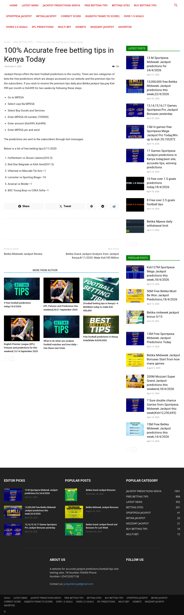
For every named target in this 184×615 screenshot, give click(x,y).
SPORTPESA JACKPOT (19, 16)
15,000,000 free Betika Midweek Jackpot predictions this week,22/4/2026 (40, 510)
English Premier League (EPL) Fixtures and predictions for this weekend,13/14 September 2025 (21, 348)
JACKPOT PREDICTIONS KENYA (61, 5)
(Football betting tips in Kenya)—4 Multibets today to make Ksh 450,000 (100, 307)
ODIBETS (80, 27)
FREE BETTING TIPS (96, 5)
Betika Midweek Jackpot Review (23, 254)
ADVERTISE (125, 27)
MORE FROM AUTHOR (45, 270)
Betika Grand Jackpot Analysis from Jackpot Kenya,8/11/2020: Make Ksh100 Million (92, 255)
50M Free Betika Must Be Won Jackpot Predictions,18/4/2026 (162, 295)
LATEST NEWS (30, 5)
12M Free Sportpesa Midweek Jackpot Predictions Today (160, 338)
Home (13, 5)
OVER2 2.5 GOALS (16, 27)
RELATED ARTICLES (17, 270)
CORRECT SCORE (71, 16)
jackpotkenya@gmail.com (78, 584)
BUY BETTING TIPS (145, 5)
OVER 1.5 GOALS (134, 16)
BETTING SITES (121, 5)
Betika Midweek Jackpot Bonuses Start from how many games (163, 359)
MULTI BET (64, 27)
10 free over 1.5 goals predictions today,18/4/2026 (161, 183)
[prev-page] (6, 358)
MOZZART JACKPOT (102, 27)
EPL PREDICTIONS (43, 27)
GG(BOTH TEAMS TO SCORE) (102, 16)
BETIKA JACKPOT (46, 16)
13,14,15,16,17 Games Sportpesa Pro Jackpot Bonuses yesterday (162, 110)
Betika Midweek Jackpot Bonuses (102, 507)
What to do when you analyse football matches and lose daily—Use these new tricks (60, 344)
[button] (175, 5)
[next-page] (12, 358)
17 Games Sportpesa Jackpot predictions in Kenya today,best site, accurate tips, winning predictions (162, 159)
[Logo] (6, 5)
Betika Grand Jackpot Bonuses (101, 490)
